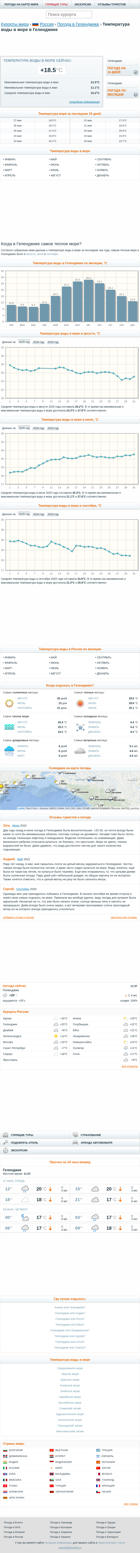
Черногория (64, 1491)
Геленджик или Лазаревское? (70, 1330)
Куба (12, 1473)
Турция (60, 1485)
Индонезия (63, 1462)
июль (55, 170)
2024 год (38, 342)
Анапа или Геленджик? (70, 1307)
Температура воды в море (70, 151)
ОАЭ (58, 1479)
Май (54, 657)
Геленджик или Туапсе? (70, 1347)
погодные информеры (58, 1542)
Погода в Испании (14, 1532)
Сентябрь (104, 657)
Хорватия (16, 1491)
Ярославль (10, 1059)
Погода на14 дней (117, 70)
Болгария (16, 1450)
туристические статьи (111, 1542)
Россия (47, 24)
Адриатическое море (70, 1414)
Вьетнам (61, 1450)
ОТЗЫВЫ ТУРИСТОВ (112, 4)
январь (10, 159)
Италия (14, 1468)
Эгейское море (70, 1391)
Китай (106, 1468)
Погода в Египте (13, 1522)
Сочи (76, 1053)
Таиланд (108, 1479)
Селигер (78, 1048)
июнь (55, 164)
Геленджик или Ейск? (70, 1324)
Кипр (58, 1468)
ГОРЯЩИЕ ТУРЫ (56, 4)
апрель (10, 175)
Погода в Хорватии (61, 1532)
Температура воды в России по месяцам (70, 649)
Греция (107, 1450)
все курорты (130, 1066)
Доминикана (18, 1456)
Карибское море (70, 1396)
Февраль (11, 662)
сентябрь (104, 159)
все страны (131, 1503)
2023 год (53, 342)
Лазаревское (81, 1036)
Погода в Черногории (108, 1532)
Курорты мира (15, 24)
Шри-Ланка (16, 1497)
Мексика (15, 1479)
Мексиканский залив (70, 1431)
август (56, 175)
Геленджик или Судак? (70, 1313)
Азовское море (70, 1385)
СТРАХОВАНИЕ (91, 1135)
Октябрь (103, 662)
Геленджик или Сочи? (69, 1341)
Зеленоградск (12, 1036)
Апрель (10, 673)
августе (30, 254)
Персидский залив (70, 1425)
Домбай (8, 1030)
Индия (13, 1462)
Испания (108, 1462)
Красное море (70, 1379)
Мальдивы (62, 1473)
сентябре (52, 254)
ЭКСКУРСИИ (83, 4)
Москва (8, 1042)
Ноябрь (102, 668)
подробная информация (84, 101)
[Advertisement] (70, 49)
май (54, 159)
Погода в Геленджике (78, 24)
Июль (55, 668)
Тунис (13, 1485)
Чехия (106, 1491)
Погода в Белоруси (107, 1536)
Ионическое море (70, 1419)
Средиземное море (70, 1368)
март (8, 170)
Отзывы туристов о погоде (70, 817)
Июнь (55, 662)
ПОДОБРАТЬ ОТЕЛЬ (24, 1142)
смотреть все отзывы (124, 917)
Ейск (76, 1030)
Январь (10, 657)
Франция (108, 1485)
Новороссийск (82, 1042)
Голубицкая (80, 1024)
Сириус (8, 1053)
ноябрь (102, 170)
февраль (11, 164)
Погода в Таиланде (61, 1522)
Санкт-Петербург (14, 1048)
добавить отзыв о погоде (18, 917)
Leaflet (21, 808)
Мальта (107, 1473)
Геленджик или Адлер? (70, 1336)
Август (56, 673)
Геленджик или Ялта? (70, 1318)
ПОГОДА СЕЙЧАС (14, 986)
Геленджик (10, 1024)
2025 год (24, 342)
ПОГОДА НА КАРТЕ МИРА (21, 4)
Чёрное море (70, 1373)
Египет (60, 1456)
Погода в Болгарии (61, 1527)
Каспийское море (70, 1402)
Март (8, 668)
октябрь (103, 164)
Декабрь (103, 673)
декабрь (103, 175)
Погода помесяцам (117, 92)
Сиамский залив (70, 1408)
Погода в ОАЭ (12, 1527)
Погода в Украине (60, 1536)
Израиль (107, 1456)
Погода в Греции (105, 1527)
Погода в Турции (105, 1522)
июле (40, 254)
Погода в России (13, 1536)
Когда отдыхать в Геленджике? (70, 685)
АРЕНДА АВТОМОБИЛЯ (96, 1142)
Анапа (77, 1018)
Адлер (7, 1018)
